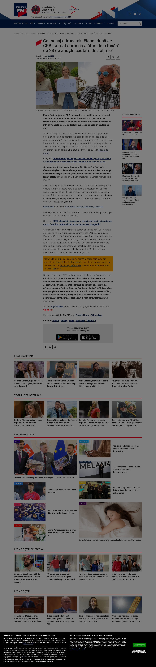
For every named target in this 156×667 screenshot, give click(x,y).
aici (25, 656)
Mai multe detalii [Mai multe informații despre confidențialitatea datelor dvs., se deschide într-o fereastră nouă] (28, 644)
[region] (78, 649)
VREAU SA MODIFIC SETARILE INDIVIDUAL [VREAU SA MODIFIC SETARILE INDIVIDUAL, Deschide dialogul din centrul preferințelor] (138, 651)
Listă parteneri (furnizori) (77, 649)
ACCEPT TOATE (139, 645)
